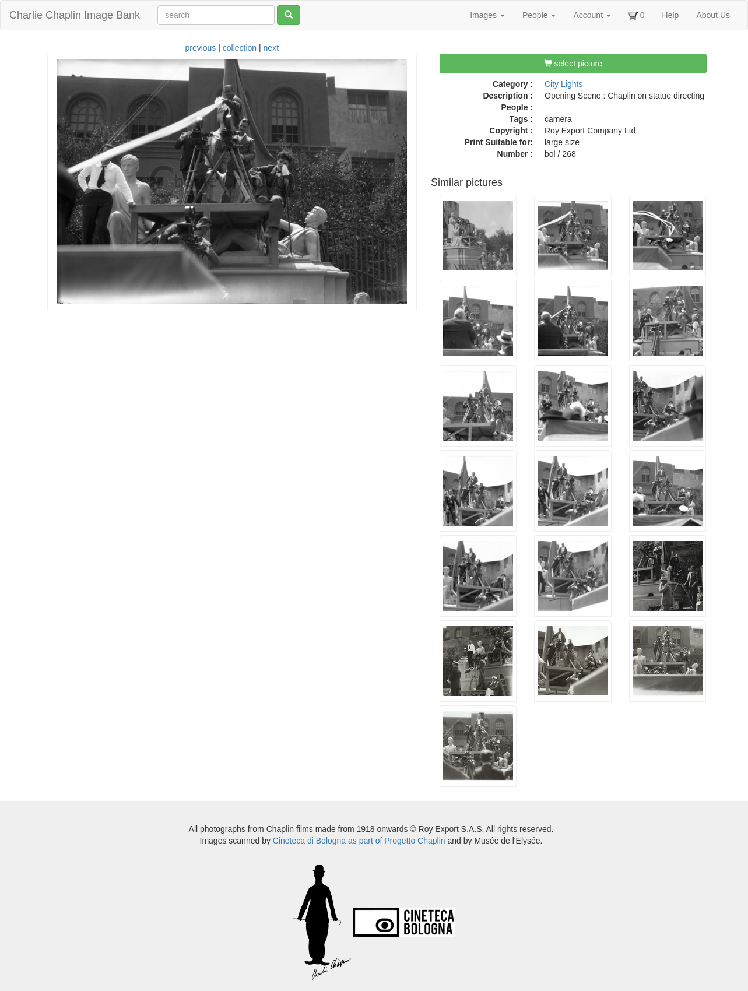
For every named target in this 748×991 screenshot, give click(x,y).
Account (591, 15)
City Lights (563, 84)
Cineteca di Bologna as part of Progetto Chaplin (359, 840)
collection (240, 47)
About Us (713, 15)
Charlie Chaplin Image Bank (74, 15)
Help (670, 15)
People (539, 15)
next (271, 47)
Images (487, 15)
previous (200, 47)
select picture (573, 63)
